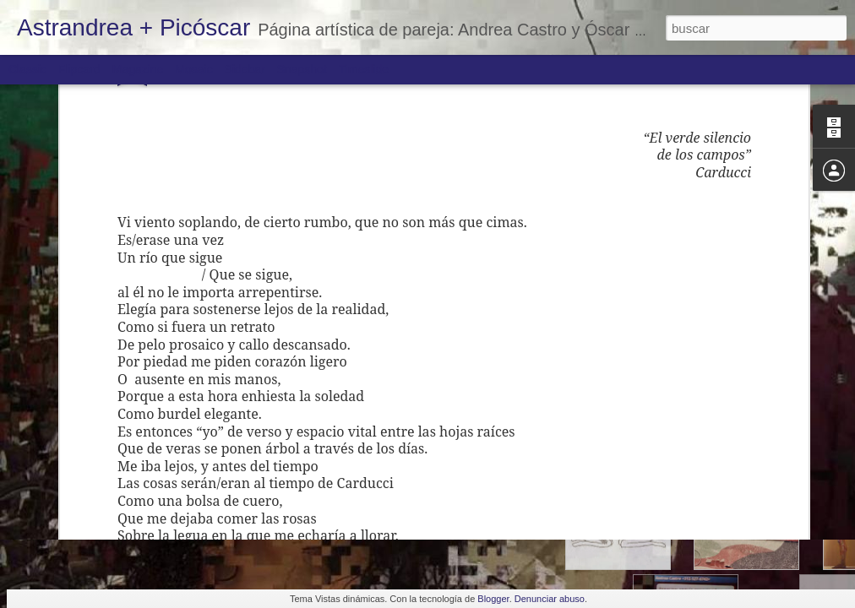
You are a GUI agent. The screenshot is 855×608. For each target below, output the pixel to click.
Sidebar (245, 69)
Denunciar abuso (550, 599)
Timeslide (364, 69)
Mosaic (193, 69)
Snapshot (302, 69)
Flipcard (79, 69)
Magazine (138, 69)
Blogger (493, 599)
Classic (27, 69)
